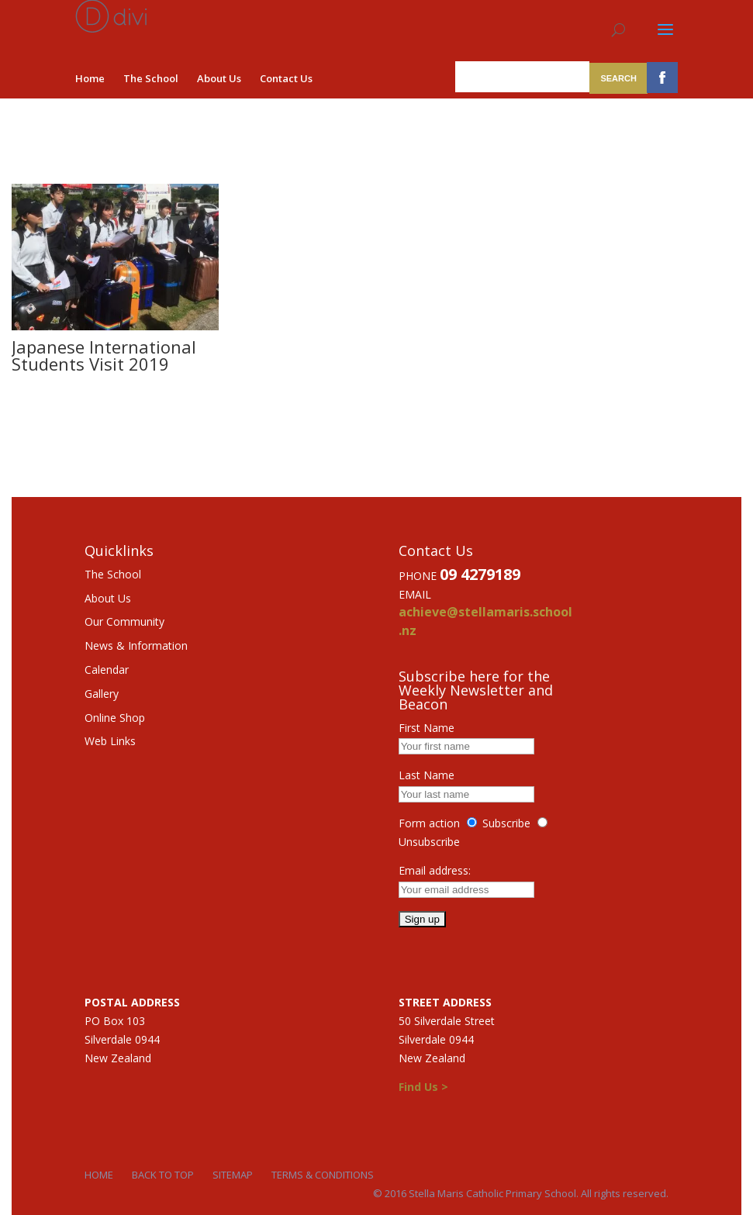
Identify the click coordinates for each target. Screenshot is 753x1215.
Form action (429, 823)
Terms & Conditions (322, 1175)
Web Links (110, 740)
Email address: (435, 870)
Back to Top (163, 1175)
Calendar (107, 669)
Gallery (102, 693)
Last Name (426, 775)
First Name (426, 727)
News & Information (136, 645)
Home (90, 78)
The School (150, 78)
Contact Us (286, 78)
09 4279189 (480, 574)
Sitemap (232, 1175)
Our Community (124, 621)
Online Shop (115, 717)
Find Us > (423, 1086)
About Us (219, 78)
